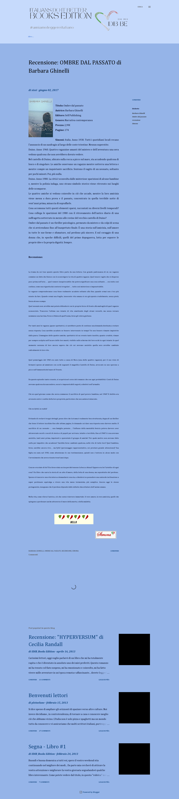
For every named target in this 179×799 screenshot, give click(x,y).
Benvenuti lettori (48, 695)
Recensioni (63, 37)
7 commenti (44, 782)
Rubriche (78, 37)
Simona (135, 123)
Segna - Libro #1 (47, 747)
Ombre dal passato (139, 117)
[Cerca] (140, 6)
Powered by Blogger (89, 792)
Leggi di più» (104, 680)
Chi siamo (48, 37)
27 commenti (44, 731)
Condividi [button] (136, 100)
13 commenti (44, 680)
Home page (32, 37)
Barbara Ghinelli (138, 113)
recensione (136, 120)
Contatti (92, 37)
